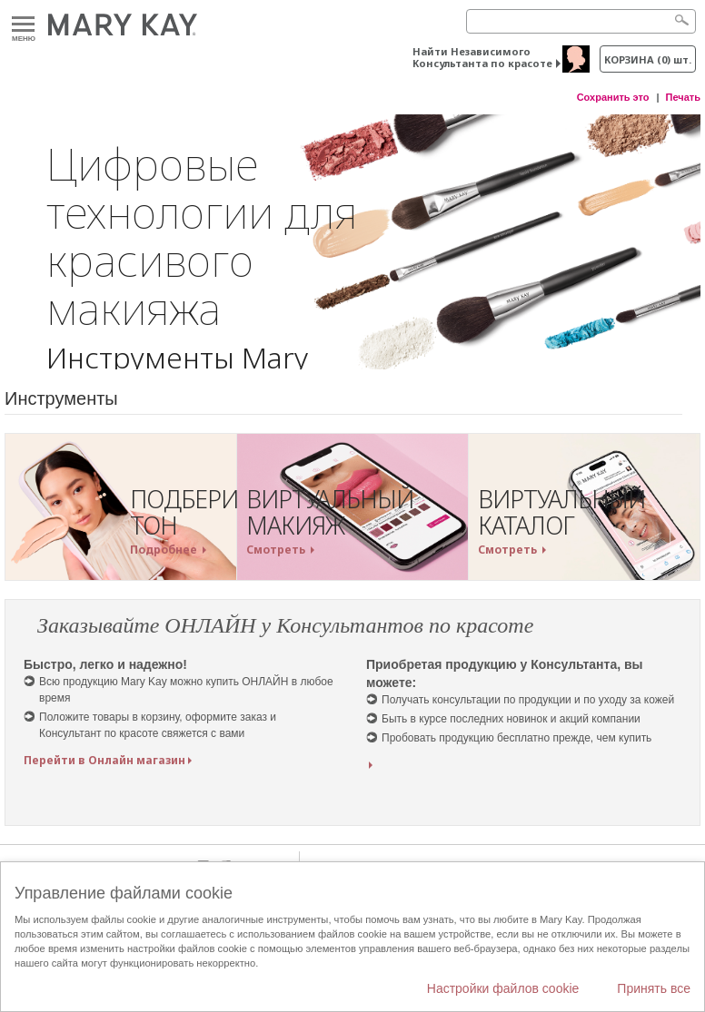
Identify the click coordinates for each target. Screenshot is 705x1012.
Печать (683, 97)
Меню (23, 25)
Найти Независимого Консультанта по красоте (482, 57)
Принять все (653, 988)
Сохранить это (613, 97)
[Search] (581, 21)
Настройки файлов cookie (503, 988)
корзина (647, 59)
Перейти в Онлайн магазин (104, 760)
